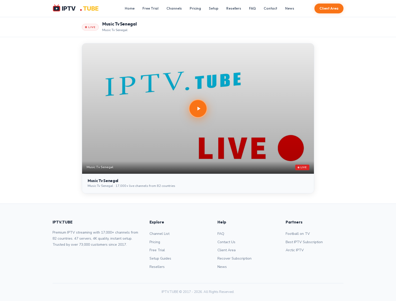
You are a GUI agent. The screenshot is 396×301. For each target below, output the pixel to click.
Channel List (159, 233)
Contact (270, 8)
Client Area (328, 8)
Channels (174, 8)
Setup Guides (160, 258)
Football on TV (298, 233)
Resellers (233, 8)
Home (130, 8)
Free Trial (150, 8)
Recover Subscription (234, 258)
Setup (213, 8)
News (289, 8)
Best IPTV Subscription (304, 242)
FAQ (252, 8)
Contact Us (226, 242)
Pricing (195, 8)
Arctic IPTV (295, 250)
